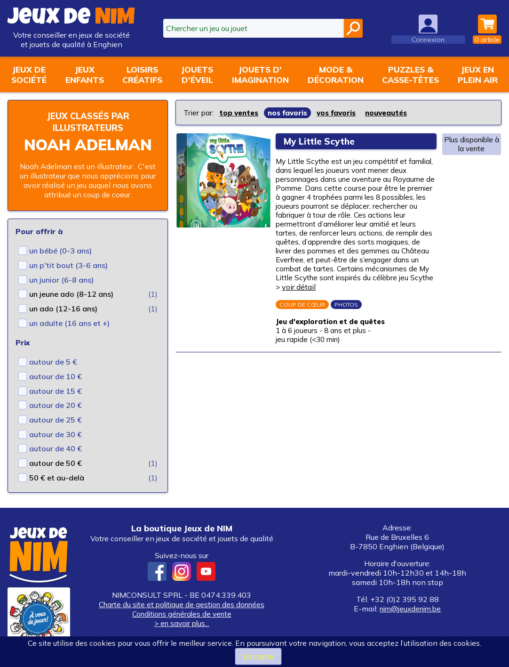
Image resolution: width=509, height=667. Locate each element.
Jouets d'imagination (260, 74)
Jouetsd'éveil (197, 74)
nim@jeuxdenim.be (410, 608)
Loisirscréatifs (142, 74)
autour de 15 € (55, 391)
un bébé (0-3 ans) (60, 250)
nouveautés (396, 112)
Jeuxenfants (84, 74)
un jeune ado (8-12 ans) (71, 294)
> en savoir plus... (181, 623)
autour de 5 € (53, 361)
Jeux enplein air (478, 74)
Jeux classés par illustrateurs (88, 121)
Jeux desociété (29, 74)
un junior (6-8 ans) (61, 280)
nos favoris (291, 112)
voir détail (301, 303)
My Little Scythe (322, 141)
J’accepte (258, 656)
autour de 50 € (55, 463)
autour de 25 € (55, 419)
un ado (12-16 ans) (63, 308)
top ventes (240, 112)
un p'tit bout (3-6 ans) (68, 265)
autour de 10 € (55, 376)
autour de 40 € (55, 448)
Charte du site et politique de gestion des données (181, 604)
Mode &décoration (336, 74)
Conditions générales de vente (181, 613)
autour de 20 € (55, 405)
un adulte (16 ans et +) (69, 323)
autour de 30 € (55, 434)
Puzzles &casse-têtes (410, 74)
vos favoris (343, 112)
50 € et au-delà (56, 477)
